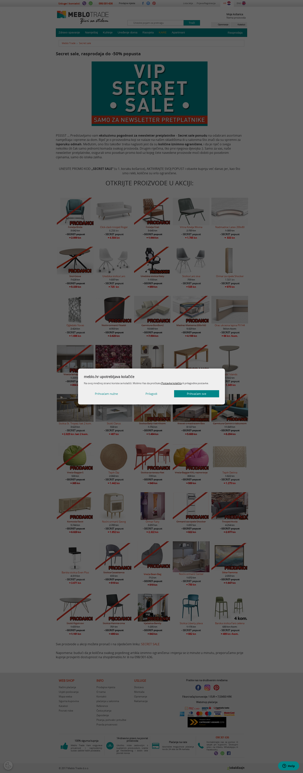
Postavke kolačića (171, 383)
